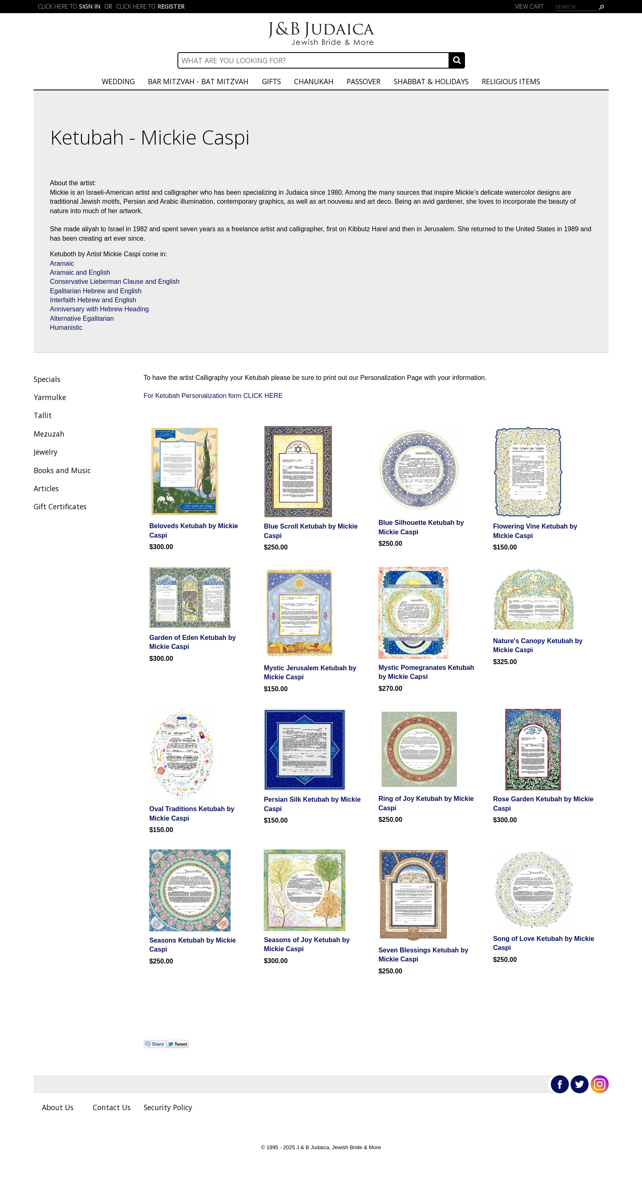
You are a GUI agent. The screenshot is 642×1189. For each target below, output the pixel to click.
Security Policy (168, 1107)
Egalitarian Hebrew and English (96, 290)
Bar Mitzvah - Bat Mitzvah (198, 81)
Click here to (69, 6)
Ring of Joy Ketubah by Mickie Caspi (426, 803)
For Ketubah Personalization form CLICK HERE (213, 395)
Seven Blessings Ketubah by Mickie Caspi (423, 955)
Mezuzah (49, 434)
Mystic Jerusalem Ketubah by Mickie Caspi (310, 673)
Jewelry (46, 452)
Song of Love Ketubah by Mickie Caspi (543, 943)
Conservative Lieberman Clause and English (115, 281)
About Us (58, 1107)
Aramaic (62, 263)
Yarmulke (50, 397)
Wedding (118, 81)
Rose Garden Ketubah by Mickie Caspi (543, 804)
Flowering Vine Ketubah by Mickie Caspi (535, 531)
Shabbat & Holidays (431, 81)
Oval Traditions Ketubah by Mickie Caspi (191, 813)
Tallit (43, 415)
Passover (363, 81)
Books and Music (62, 470)
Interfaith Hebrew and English (93, 300)
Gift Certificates (60, 506)
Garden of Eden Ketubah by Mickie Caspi (192, 642)
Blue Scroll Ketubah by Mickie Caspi (311, 531)
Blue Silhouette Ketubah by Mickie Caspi (421, 527)
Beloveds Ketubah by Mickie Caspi (193, 530)
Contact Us (112, 1107)
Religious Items (511, 81)
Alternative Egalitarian (82, 318)
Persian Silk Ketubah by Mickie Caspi (312, 804)
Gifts (271, 81)
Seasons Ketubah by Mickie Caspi (192, 945)
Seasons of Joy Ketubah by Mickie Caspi (307, 944)
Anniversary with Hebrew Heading (99, 309)
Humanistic (66, 327)
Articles (46, 488)
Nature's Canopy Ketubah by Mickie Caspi (537, 645)
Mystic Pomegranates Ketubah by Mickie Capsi (426, 672)
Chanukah (314, 81)
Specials (47, 379)
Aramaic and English (80, 272)
